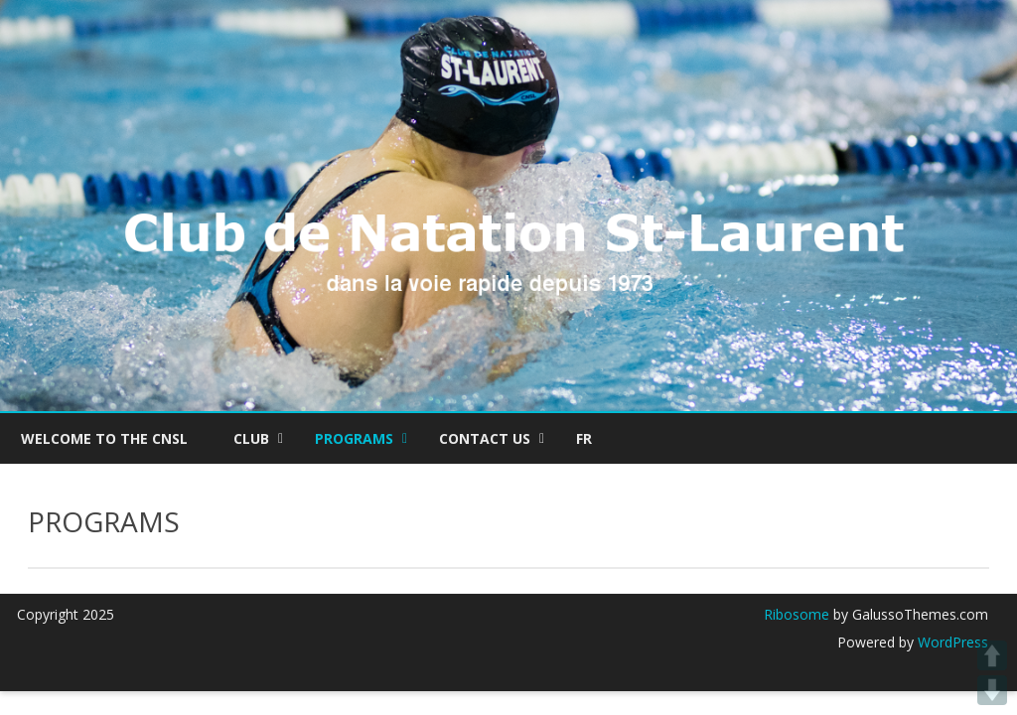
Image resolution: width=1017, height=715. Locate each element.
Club (251, 438)
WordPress (951, 642)
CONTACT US (484, 438)
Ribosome (796, 614)
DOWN (992, 690)
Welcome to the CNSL (104, 438)
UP (992, 655)
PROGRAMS (354, 438)
